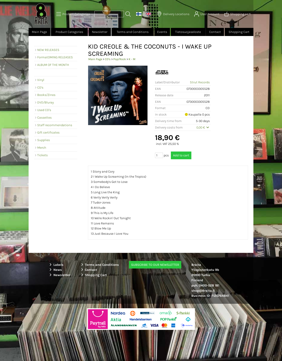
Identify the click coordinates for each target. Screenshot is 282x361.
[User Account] (207, 14)
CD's (108, 59)
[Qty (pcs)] (159, 155)
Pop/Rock (119, 59)
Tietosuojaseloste (188, 32)
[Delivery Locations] (173, 14)
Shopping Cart (239, 32)
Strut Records (200, 82)
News (55, 270)
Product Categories (69, 32)
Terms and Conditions (133, 32)
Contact (215, 32)
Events (162, 32)
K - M (132, 59)
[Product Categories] (73, 14)
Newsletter (99, 32)
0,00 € (203, 127)
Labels (55, 265)
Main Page (39, 32)
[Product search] (109, 14)
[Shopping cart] (238, 14)
